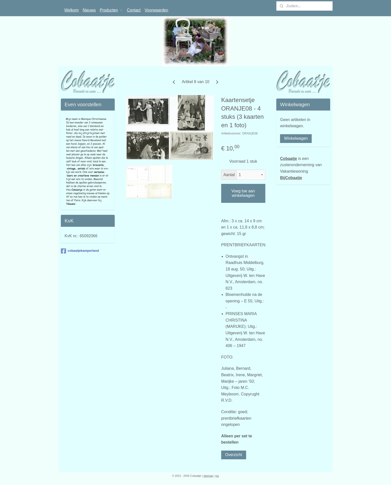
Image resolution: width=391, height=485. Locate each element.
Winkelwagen (296, 138)
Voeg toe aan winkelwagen (243, 193)
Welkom (71, 10)
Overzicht (233, 455)
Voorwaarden (156, 10)
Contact (134, 10)
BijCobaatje (291, 178)
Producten (111, 10)
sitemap (208, 475)
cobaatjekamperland (80, 251)
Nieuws (89, 10)
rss (217, 475)
